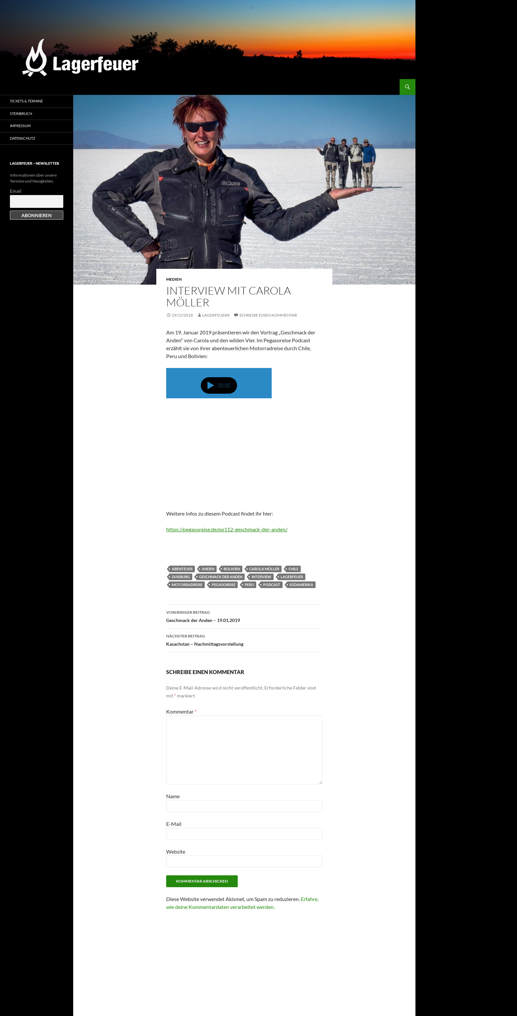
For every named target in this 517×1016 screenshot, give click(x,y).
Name (173, 796)
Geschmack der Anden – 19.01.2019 (244, 615)
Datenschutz (22, 138)
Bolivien (232, 569)
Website (175, 851)
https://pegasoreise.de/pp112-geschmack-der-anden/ (227, 529)
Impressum (20, 126)
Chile (293, 569)
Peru (249, 584)
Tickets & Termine (26, 101)
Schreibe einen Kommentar (268, 315)
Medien (174, 279)
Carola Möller (264, 569)
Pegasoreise (223, 584)
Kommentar (181, 711)
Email (15, 191)
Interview (261, 577)
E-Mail (173, 824)
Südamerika (301, 584)
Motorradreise (187, 584)
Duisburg (181, 577)
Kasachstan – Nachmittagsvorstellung (244, 639)
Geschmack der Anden (220, 577)
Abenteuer (182, 569)
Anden (208, 569)
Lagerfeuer (292, 577)
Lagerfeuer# (215, 315)
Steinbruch (21, 113)
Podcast (271, 584)
